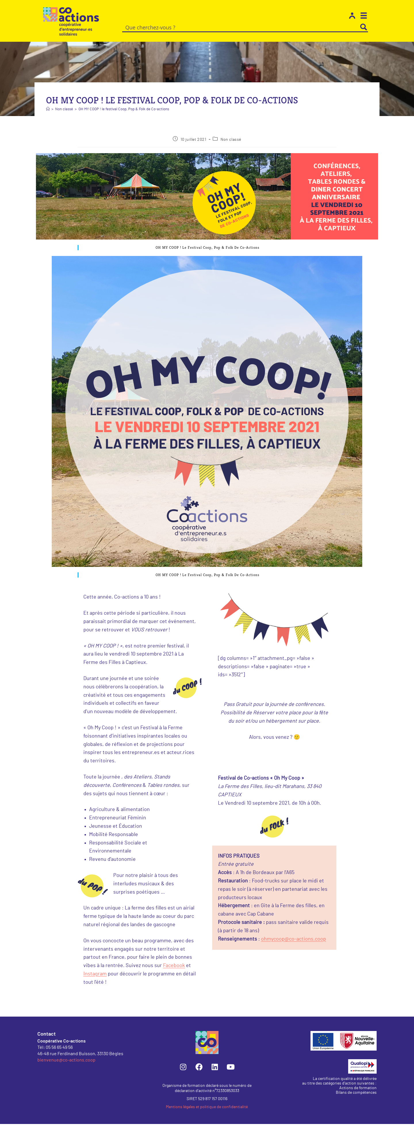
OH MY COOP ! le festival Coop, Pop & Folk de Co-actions (123, 111)
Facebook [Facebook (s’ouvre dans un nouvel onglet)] (174, 967)
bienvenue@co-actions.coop (66, 1061)
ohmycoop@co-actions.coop (293, 941)
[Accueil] (48, 111)
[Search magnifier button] (363, 27)
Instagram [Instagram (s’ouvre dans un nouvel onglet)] (95, 976)
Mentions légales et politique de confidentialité (207, 1109)
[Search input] (241, 27)
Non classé (231, 142)
